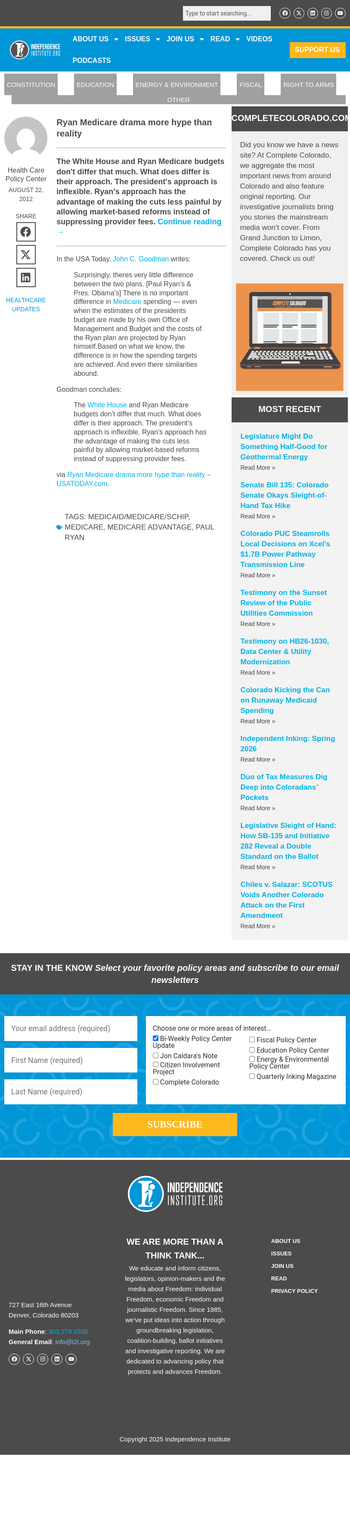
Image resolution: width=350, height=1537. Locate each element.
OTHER (178, 100)
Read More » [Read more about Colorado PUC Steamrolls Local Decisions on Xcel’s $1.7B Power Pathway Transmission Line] (258, 575)
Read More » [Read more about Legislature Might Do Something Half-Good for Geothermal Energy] (258, 468)
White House (107, 405)
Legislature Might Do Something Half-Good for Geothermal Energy (284, 447)
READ (226, 39)
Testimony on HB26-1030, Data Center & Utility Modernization (285, 652)
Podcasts (92, 61)
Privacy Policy (294, 1295)
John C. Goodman (141, 259)
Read (279, 1283)
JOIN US (186, 39)
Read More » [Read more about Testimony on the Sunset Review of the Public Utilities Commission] (258, 624)
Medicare (127, 302)
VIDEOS (259, 39)
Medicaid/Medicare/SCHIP (138, 517)
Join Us (282, 1270)
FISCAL (250, 85)
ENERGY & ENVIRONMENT (176, 85)
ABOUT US (96, 39)
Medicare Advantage (149, 528)
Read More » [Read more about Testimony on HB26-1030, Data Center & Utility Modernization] (258, 672)
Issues (143, 39)
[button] (26, 232)
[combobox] (225, 13)
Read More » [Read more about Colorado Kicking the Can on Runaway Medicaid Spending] (258, 721)
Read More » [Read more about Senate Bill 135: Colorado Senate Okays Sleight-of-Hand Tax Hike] (258, 516)
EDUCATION (95, 85)
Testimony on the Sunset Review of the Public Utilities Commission (284, 603)
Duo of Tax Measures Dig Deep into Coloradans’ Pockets (284, 787)
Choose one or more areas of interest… (212, 1029)
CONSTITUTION (31, 85)
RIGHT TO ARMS (308, 85)
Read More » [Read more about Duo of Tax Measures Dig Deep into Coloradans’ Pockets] (258, 808)
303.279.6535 (68, 1336)
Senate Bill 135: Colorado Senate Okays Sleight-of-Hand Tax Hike (285, 495)
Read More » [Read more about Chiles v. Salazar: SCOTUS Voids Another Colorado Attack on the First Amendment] (258, 926)
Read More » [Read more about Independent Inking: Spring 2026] (258, 759)
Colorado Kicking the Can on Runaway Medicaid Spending (285, 700)
